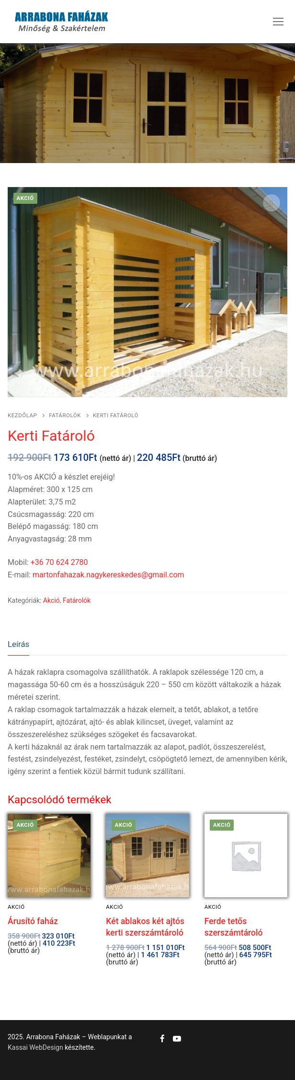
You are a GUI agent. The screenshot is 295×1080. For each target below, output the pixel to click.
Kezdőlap (22, 415)
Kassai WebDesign (35, 1047)
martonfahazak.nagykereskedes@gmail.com (108, 574)
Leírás (18, 644)
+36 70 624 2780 (59, 562)
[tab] (18, 645)
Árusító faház (33, 921)
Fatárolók (65, 415)
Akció (51, 600)
